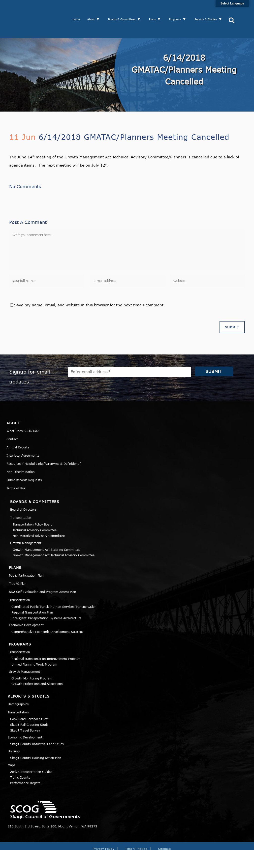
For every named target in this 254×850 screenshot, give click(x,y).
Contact (12, 420)
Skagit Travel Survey (25, 712)
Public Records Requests (24, 461)
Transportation (20, 499)
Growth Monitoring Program (31, 660)
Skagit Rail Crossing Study (29, 706)
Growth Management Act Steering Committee (46, 531)
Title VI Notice (136, 830)
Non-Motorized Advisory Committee (39, 517)
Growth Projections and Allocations (37, 665)
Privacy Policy (104, 830)
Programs (177, 9)
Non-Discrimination (20, 453)
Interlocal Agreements (22, 437)
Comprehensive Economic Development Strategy (47, 613)
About (92, 9)
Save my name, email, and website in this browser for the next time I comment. (89, 286)
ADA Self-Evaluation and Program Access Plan (42, 573)
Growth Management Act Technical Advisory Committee (54, 536)
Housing (14, 732)
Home (78, 9)
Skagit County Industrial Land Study (37, 725)
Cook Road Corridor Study (29, 700)
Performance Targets (25, 764)
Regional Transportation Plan (32, 594)
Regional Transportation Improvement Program (46, 640)
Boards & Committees (123, 9)
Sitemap (164, 830)
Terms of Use (15, 469)
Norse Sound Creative (199, 843)
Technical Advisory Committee (35, 511)
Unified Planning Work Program (34, 646)
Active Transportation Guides (31, 753)
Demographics (18, 685)
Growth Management (25, 524)
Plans (154, 9)
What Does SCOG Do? (22, 412)
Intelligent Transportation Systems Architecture (46, 599)
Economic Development (26, 606)
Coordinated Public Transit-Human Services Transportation (53, 588)
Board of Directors (23, 491)
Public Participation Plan (26, 557)
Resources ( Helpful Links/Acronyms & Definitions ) (43, 445)
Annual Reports (17, 429)
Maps (11, 746)
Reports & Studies (207, 9)
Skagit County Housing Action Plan (35, 739)
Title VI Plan (18, 565)
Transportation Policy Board (32, 506)
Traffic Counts (20, 759)
